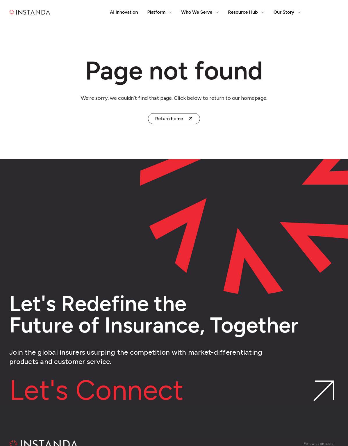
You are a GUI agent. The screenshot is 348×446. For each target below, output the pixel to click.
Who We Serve (200, 12)
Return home (169, 118)
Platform (159, 12)
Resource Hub (246, 12)
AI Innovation (124, 12)
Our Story (287, 12)
